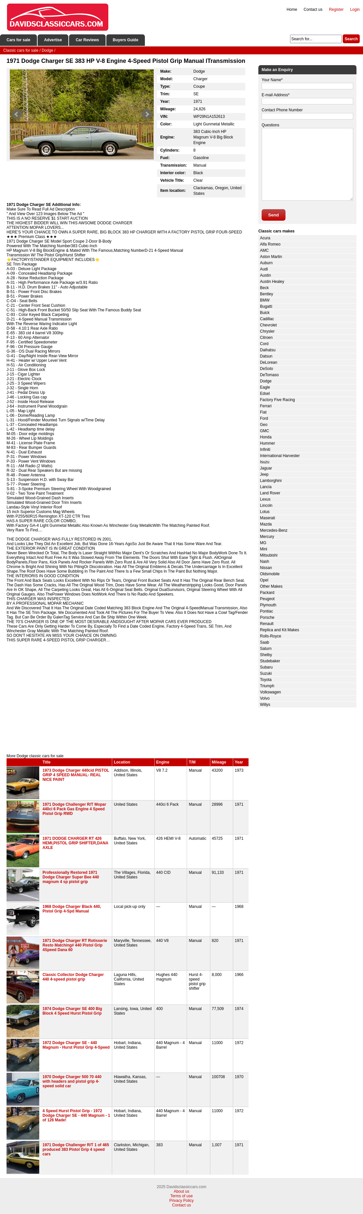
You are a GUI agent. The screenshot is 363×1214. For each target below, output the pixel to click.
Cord (264, 343)
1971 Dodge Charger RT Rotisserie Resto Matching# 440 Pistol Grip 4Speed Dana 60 (75, 945)
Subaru (266, 667)
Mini (263, 549)
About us (181, 1191)
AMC (264, 250)
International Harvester (280, 455)
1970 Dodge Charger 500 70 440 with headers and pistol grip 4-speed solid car (72, 1081)
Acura (265, 238)
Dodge (265, 381)
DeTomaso (269, 375)
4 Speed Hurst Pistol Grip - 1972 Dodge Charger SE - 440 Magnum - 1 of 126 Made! (76, 1115)
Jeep (264, 474)
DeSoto (266, 368)
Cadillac (267, 319)
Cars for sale (18, 40)
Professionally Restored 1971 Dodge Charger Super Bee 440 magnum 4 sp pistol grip (71, 877)
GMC (264, 431)
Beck (264, 287)
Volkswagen (270, 692)
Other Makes (271, 586)
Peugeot (267, 599)
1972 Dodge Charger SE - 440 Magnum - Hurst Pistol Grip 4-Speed (76, 1045)
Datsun (266, 356)
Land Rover (270, 493)
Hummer (267, 443)
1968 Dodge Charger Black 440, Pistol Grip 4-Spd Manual (72, 908)
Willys (265, 704)
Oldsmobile (270, 574)
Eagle (265, 387)
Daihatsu (267, 350)
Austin (265, 275)
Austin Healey (272, 281)
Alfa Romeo (270, 244)
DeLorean (268, 362)
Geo (264, 424)
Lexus (265, 499)
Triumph (267, 686)
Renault (266, 623)
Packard (267, 592)
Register (336, 9)
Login (355, 9)
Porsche (267, 617)
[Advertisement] (128, 698)
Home (292, 9)
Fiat (263, 412)
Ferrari (265, 406)
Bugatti (266, 306)
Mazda (266, 524)
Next (147, 114)
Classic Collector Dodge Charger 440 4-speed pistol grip (73, 977)
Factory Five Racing (277, 399)
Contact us (313, 9)
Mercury (267, 536)
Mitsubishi (268, 555)
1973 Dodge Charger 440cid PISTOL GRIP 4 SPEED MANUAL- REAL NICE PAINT (76, 775)
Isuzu (264, 462)
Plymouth (268, 605)
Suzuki (266, 673)
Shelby (266, 655)
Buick (264, 312)
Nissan (266, 567)
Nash (264, 561)
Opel (264, 580)
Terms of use (181, 1196)
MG (263, 543)
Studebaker (270, 661)
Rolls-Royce (270, 636)
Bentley (266, 294)
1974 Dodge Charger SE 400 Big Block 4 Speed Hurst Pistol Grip (72, 1011)
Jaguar (266, 468)
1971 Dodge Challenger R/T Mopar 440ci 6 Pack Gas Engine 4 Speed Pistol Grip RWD (74, 809)
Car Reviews (87, 40)
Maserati (267, 518)
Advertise (53, 40)
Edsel (265, 393)
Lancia (265, 487)
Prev (16, 114)
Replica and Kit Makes (279, 630)
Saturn (265, 648)
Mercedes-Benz (273, 530)
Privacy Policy (181, 1200)
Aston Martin (271, 256)
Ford (264, 418)
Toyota (265, 679)
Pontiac (266, 611)
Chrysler (267, 331)
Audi (264, 269)
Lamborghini (271, 480)
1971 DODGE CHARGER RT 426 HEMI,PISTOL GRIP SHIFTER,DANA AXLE (75, 843)
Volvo (264, 698)
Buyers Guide (125, 40)
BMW (264, 300)
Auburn (266, 263)
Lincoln (266, 505)
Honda (265, 437)
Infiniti (265, 449)
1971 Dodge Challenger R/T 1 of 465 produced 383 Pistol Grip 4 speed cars (76, 1149)
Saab (264, 642)
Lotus (264, 511)
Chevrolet (268, 325)
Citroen (266, 337)
